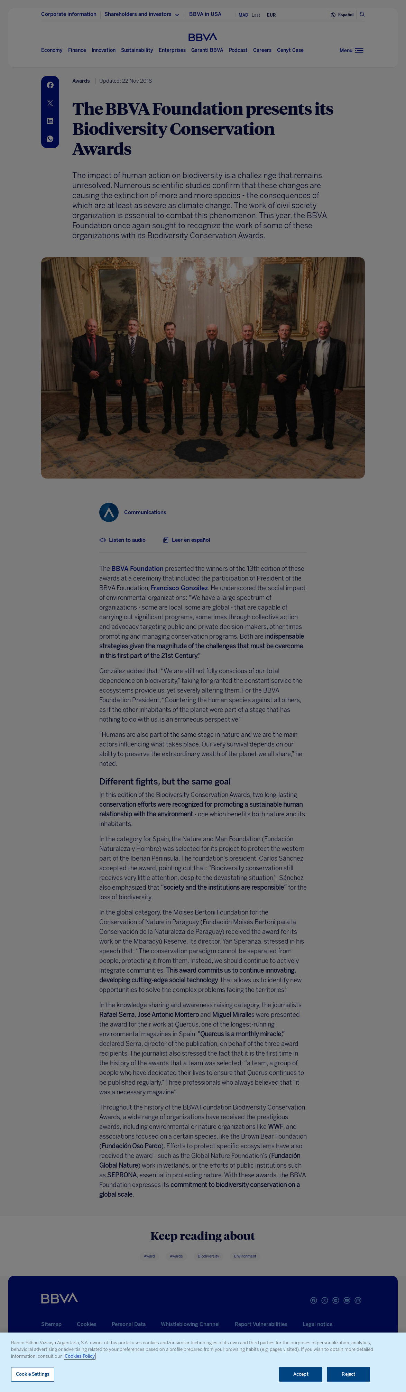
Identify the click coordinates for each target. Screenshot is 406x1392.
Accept (300, 1374)
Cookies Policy (80, 1356)
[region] (203, 1362)
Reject (348, 1374)
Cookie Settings (32, 1374)
